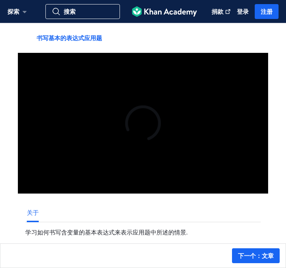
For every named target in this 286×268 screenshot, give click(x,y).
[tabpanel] (143, 229)
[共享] (255, 38)
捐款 (221, 11)
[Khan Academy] (164, 11)
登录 (243, 11)
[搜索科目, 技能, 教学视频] (82, 11)
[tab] (33, 212)
